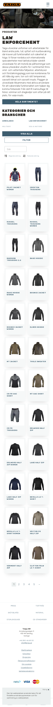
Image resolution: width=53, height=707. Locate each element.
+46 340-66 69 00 (26, 640)
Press (13, 606)
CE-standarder (40, 620)
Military (6, 126)
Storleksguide (13, 620)
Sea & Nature (35, 126)
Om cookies (26, 664)
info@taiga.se (26, 643)
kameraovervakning (26, 671)
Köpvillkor (27, 654)
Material (40, 613)
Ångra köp (26, 657)
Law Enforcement (38, 121)
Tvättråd (40, 606)
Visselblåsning (26, 668)
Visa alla (27, 134)
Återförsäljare (26, 650)
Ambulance (8, 121)
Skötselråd (13, 613)
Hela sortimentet (26, 102)
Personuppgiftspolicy (26, 661)
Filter (27, 140)
